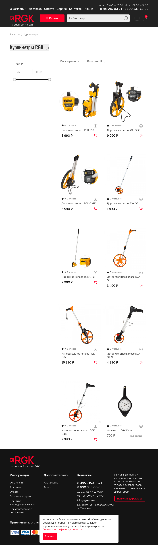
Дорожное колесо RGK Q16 (78, 130)
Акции (47, 487)
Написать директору (129, 498)
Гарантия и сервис (21, 496)
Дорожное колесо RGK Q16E (79, 276)
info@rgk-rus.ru (86, 500)
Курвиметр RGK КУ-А (119, 430)
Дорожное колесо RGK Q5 (122, 203)
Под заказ (135, 435)
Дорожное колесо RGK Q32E (79, 203)
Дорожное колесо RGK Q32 (123, 130)
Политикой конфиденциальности (62, 529)
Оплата (14, 491)
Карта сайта (51, 482)
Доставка (15, 487)
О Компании (17, 482)
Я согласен (50, 536)
